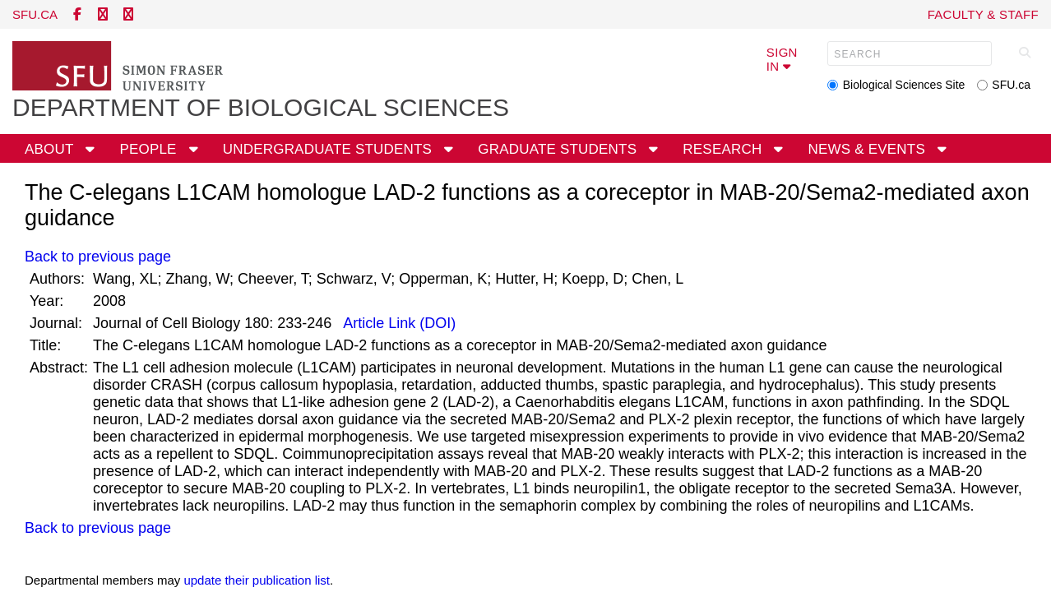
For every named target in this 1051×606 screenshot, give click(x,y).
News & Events (868, 149)
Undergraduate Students (329, 149)
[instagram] (128, 14)
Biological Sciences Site (904, 84)
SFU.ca (1011, 84)
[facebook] (77, 14)
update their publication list (256, 580)
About (51, 149)
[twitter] (103, 14)
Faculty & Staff (983, 14)
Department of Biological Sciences (260, 107)
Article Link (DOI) (398, 323)
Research (724, 149)
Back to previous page (98, 256)
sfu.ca (35, 14)
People (149, 149)
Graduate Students (559, 149)
